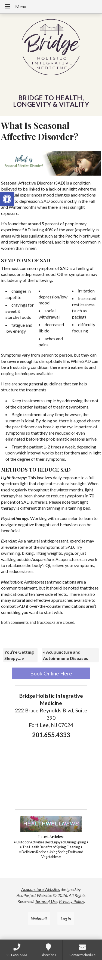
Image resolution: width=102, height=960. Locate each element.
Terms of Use (46, 901)
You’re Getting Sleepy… (19, 654)
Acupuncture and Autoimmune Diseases (65, 654)
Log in (66, 918)
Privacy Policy (71, 901)
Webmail (39, 918)
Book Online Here (51, 673)
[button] (7, 199)
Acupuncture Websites (40, 889)
